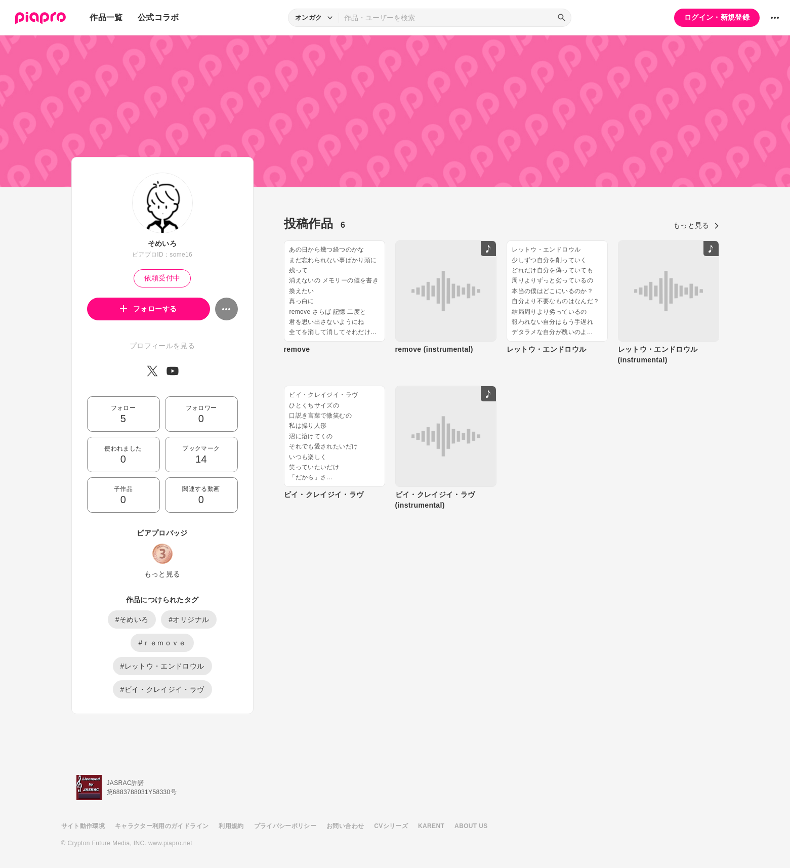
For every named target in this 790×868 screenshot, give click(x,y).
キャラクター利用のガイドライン (162, 826)
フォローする (148, 309)
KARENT (431, 826)
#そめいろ (132, 619)
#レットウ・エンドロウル (162, 666)
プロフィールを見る (162, 346)
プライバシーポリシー (285, 826)
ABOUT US (470, 826)
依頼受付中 (162, 278)
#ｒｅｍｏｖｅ (162, 643)
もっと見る (162, 574)
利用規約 (231, 826)
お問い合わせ (345, 826)
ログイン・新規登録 (717, 17)
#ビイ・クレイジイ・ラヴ (162, 689)
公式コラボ (158, 17)
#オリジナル (189, 619)
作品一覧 (106, 17)
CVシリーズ (391, 826)
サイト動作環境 (83, 826)
